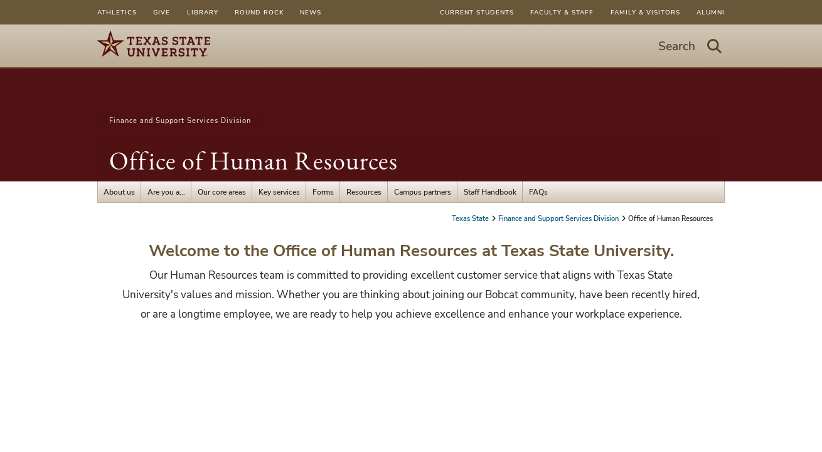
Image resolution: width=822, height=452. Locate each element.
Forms (323, 191)
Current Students (477, 12)
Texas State (471, 218)
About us (119, 191)
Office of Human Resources (253, 160)
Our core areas (222, 191)
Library (202, 12)
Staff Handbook (490, 191)
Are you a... (166, 191)
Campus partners (422, 191)
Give (161, 12)
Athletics (117, 12)
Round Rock (259, 12)
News (310, 12)
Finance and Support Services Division (180, 121)
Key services (279, 191)
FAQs (538, 191)
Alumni (711, 12)
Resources (364, 191)
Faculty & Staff (562, 12)
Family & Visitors (645, 12)
